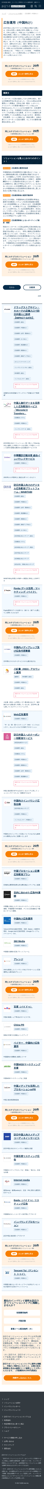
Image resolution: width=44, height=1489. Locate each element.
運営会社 (7, 1448)
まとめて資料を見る (25, 74)
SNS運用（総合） (20, 373)
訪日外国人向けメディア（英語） (24, 547)
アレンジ (18, 959)
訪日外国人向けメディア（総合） (24, 536)
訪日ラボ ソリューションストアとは (17, 1417)
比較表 (32, 287)
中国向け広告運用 (23, 918)
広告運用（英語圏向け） (22, 344)
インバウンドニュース (12, 1410)
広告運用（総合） (20, 322)
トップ (6, 1399)
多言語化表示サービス (21, 742)
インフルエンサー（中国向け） (24, 819)
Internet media (22, 1180)
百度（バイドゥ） (23, 1006)
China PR (19, 1025)
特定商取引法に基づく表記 (14, 1424)
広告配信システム (20, 417)
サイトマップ (9, 1445)
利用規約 (7, 1420)
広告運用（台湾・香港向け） (23, 333)
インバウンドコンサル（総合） (24, 367)
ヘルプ (6, 1431)
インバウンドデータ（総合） (23, 429)
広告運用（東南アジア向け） (23, 356)
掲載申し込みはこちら (22, 1378)
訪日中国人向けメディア (22, 553)
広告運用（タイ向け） (21, 339)
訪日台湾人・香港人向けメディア (24, 564)
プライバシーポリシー (12, 1427)
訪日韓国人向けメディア (22, 558)
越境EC (17, 676)
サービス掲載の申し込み (13, 1438)
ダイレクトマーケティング (22, 361)
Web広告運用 (21, 714)
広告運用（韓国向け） (21, 350)
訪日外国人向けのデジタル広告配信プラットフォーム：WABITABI (27, 488)
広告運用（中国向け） (21, 327)
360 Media (19, 941)
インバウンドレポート (12, 1406)
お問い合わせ (9, 1441)
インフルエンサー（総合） (22, 378)
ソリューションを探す (12, 1403)
